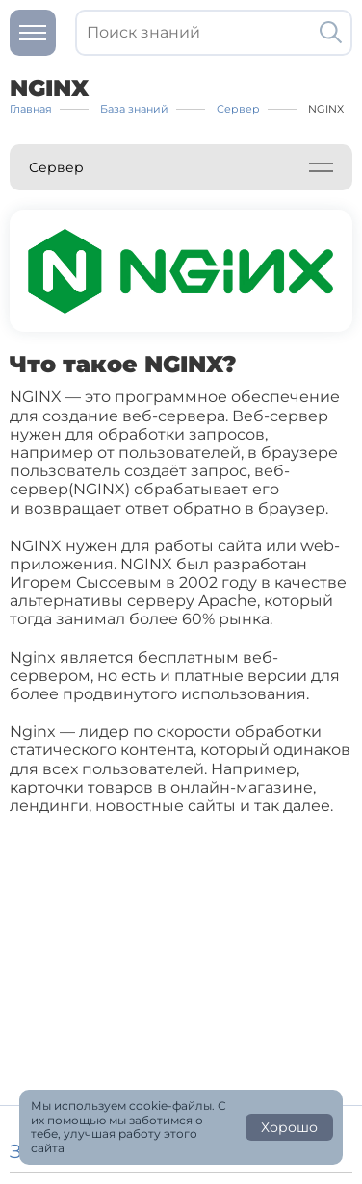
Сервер (56, 167)
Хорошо (289, 1127)
